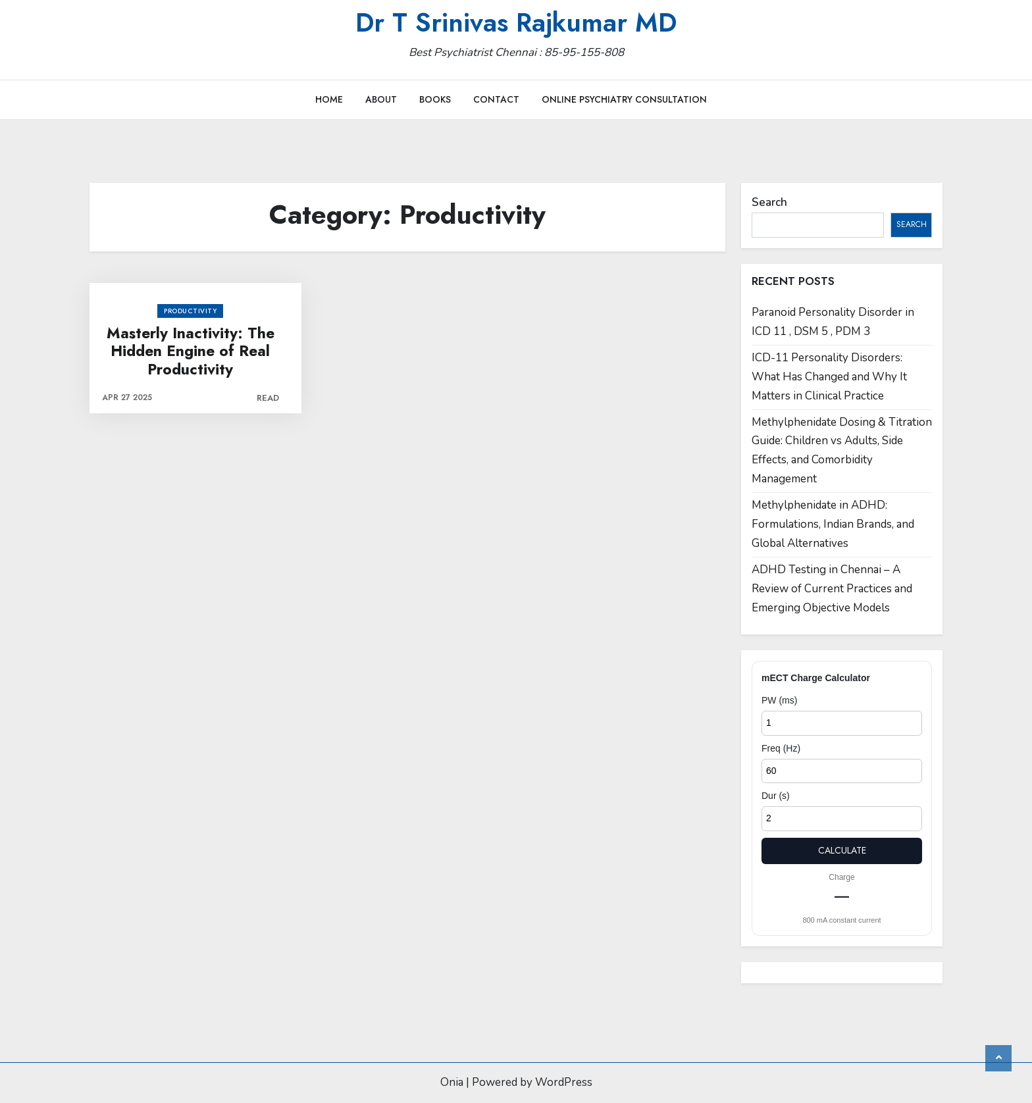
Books (435, 99)
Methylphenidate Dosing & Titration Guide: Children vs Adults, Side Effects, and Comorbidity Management (842, 451)
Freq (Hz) (780, 748)
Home (329, 99)
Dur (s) (775, 795)
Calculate (842, 850)
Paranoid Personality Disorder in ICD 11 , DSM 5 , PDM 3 (833, 322)
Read (268, 398)
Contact (496, 99)
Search (769, 202)
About (381, 99)
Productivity (190, 311)
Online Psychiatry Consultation (624, 99)
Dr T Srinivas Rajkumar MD (516, 22)
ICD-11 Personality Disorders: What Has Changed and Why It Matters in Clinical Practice (829, 376)
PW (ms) (779, 700)
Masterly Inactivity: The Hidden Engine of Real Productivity (190, 351)
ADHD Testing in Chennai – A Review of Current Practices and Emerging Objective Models (832, 588)
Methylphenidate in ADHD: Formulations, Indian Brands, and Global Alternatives (833, 524)
